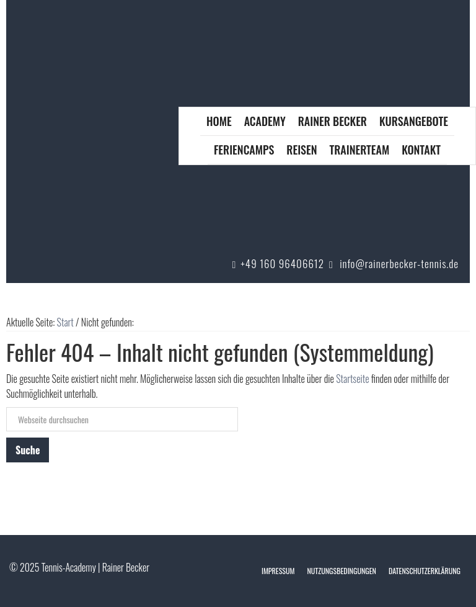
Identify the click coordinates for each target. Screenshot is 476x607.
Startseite (352, 378)
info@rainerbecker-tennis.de (399, 263)
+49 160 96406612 (282, 263)
